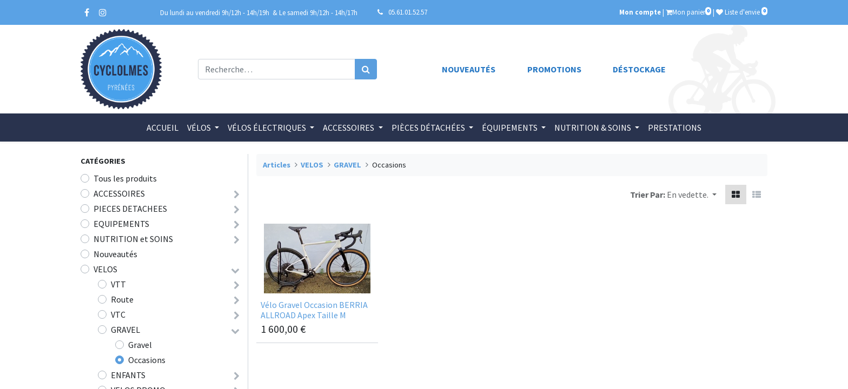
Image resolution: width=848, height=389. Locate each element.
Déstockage (639, 69)
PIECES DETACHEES (130, 208)
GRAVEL (125, 329)
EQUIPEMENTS (121, 223)
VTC (118, 314)
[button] (692, 194)
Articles (276, 165)
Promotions (554, 69)
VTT (118, 284)
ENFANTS (128, 375)
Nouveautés (468, 69)
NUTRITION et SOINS (133, 238)
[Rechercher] (366, 69)
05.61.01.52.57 (407, 12)
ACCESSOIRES (119, 193)
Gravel (140, 344)
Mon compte (640, 12)
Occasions (146, 359)
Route (122, 299)
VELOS (105, 269)
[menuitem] (162, 127)
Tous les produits (125, 178)
